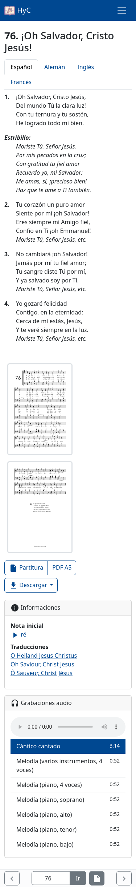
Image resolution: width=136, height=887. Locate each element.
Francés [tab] (21, 82)
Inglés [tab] (85, 67)
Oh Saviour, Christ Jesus (42, 664)
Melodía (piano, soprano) (68, 799)
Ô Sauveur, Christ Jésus (42, 673)
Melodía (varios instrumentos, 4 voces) (68, 765)
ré (18, 634)
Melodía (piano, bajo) (68, 844)
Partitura (26, 568)
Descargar (29, 585)
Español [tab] (21, 67)
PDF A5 (61, 567)
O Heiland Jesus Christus (44, 656)
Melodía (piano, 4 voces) (68, 784)
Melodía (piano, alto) (68, 814)
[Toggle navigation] (122, 10)
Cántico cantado (68, 746)
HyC (17, 10)
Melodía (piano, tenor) (68, 829)
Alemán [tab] (54, 67)
